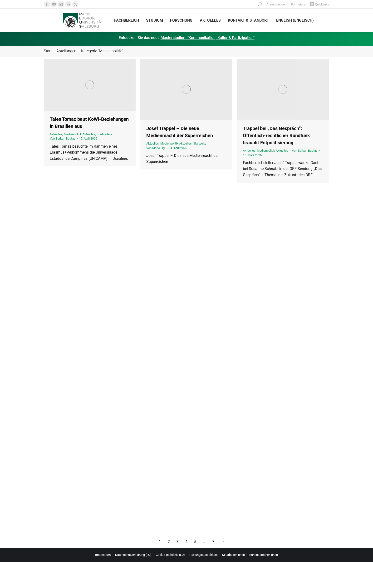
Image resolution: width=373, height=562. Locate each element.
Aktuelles (56, 134)
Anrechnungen (276, 4)
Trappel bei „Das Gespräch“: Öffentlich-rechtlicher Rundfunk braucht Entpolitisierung (276, 135)
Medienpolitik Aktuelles (79, 134)
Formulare (298, 4)
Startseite (103, 134)
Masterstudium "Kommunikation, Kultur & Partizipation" (208, 37)
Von (62, 138)
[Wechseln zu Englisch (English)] (295, 20)
